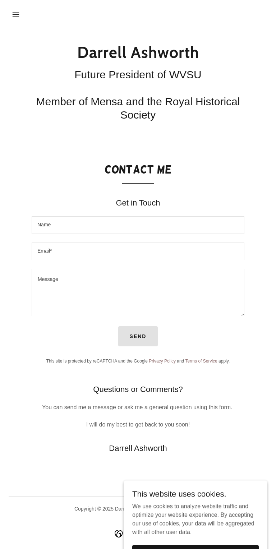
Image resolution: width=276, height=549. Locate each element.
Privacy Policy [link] (162, 361)
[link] (138, 56)
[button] (16, 14)
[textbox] (138, 225)
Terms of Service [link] (201, 361)
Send (138, 336)
